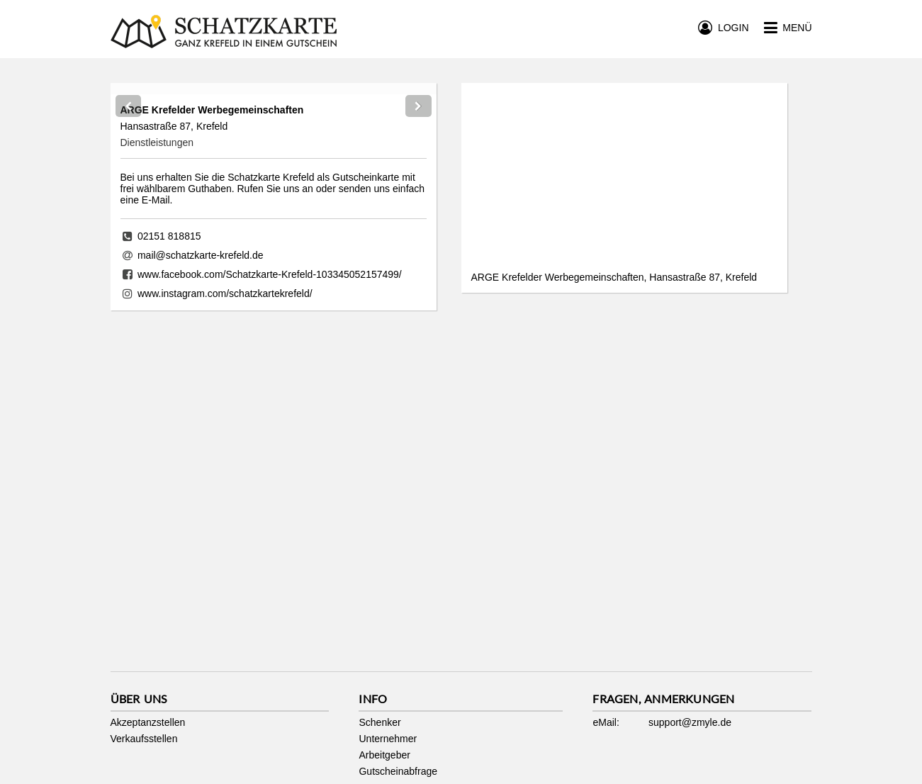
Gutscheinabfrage (398, 771)
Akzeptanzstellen (148, 722)
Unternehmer (388, 738)
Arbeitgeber (384, 755)
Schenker (379, 722)
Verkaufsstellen (144, 738)
